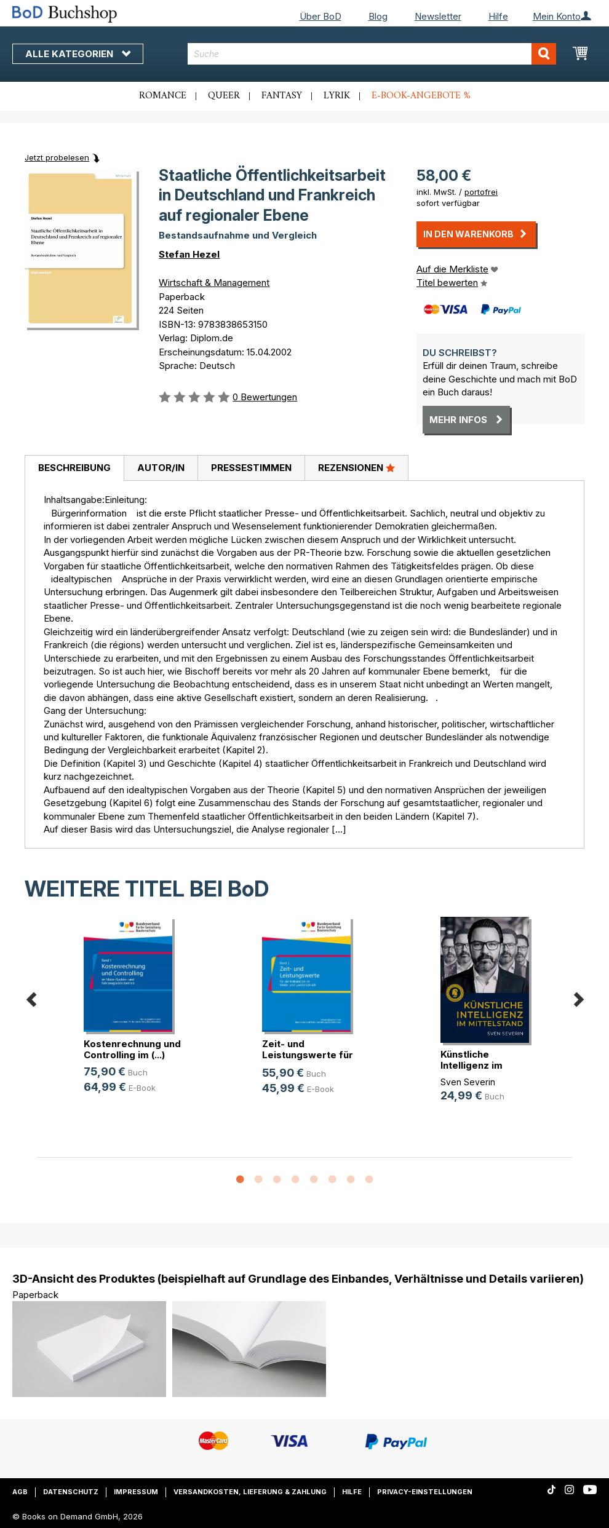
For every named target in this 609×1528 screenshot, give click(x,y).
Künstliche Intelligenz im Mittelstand (471, 1065)
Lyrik (337, 96)
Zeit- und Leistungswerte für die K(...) (307, 1055)
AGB (20, 1491)
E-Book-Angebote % (421, 96)
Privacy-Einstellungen (424, 1491)
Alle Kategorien (77, 54)
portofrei (481, 192)
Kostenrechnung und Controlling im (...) (132, 1049)
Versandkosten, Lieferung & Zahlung (250, 1491)
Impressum (136, 1491)
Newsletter (438, 16)
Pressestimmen (251, 467)
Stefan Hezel (189, 254)
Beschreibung (74, 467)
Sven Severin (467, 1082)
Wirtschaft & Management (214, 282)
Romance (162, 96)
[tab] (74, 468)
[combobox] (372, 54)
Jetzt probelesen (57, 157)
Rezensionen (356, 467)
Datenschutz (70, 1491)
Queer (224, 96)
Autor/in (161, 467)
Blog (378, 16)
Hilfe (498, 16)
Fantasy (281, 96)
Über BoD (320, 16)
